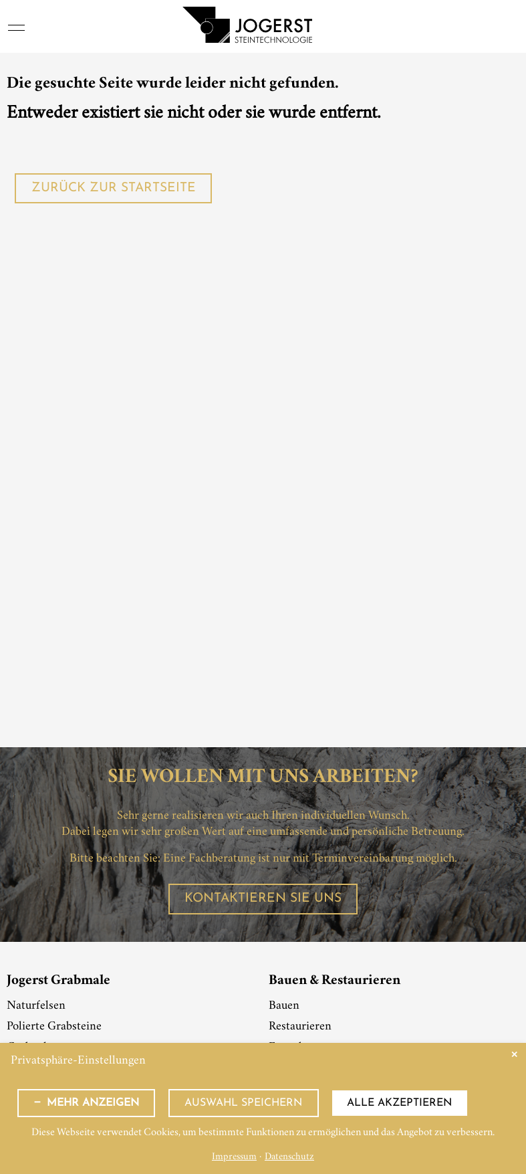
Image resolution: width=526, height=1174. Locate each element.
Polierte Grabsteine (54, 1026)
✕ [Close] (514, 1055)
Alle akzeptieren (399, 1103)
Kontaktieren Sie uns (263, 898)
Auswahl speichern (243, 1103)
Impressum (234, 1157)
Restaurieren (300, 1026)
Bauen (284, 1006)
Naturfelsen (36, 1006)
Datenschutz (289, 1157)
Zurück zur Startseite (113, 188)
